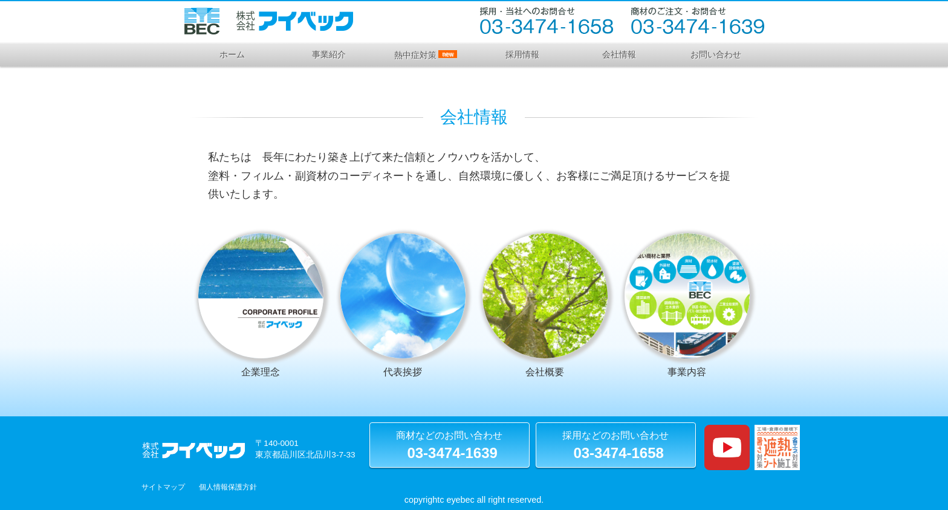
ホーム (232, 54)
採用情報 (522, 54)
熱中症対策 (425, 55)
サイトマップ (163, 487)
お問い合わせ (715, 54)
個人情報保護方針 (228, 487)
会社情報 (619, 54)
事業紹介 (329, 54)
